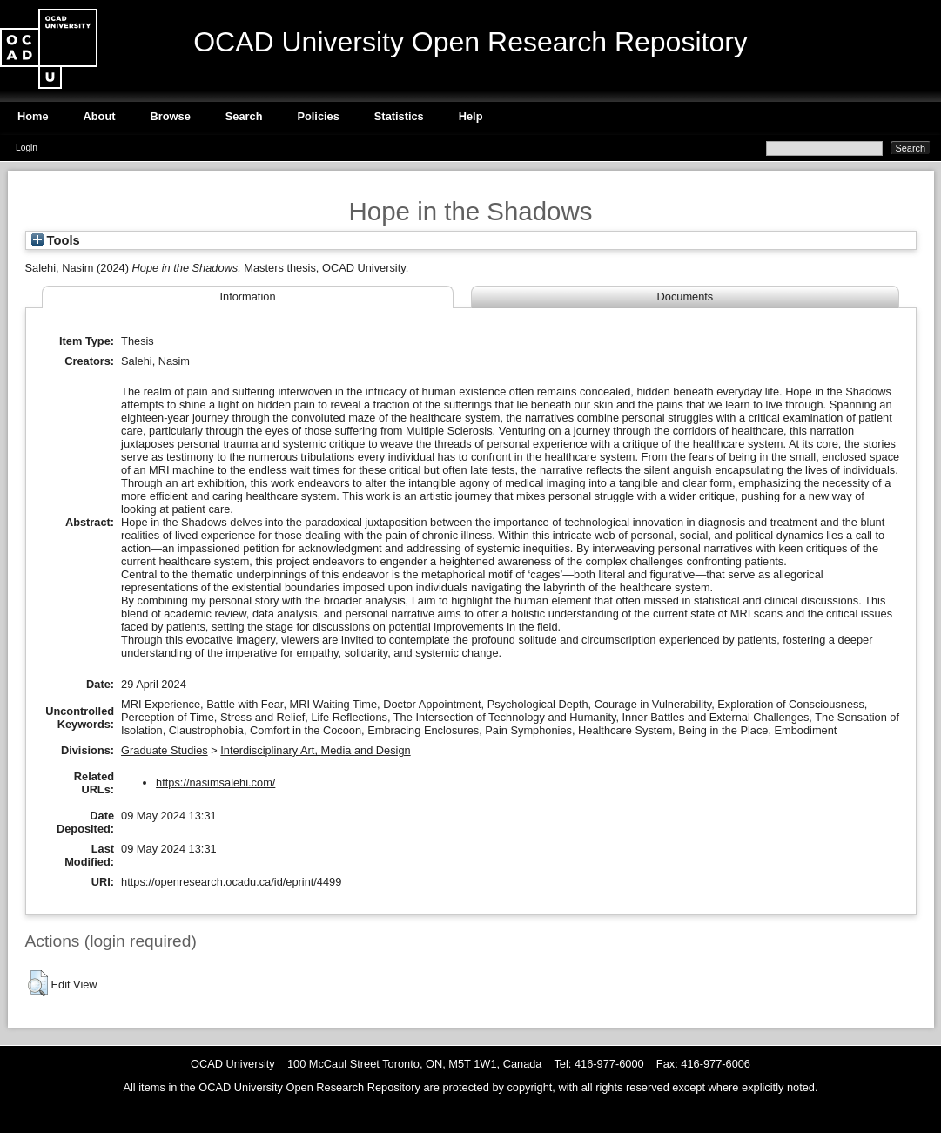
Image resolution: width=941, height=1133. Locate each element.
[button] (38, 983)
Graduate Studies (164, 750)
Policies (318, 116)
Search (244, 116)
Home (33, 116)
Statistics (399, 116)
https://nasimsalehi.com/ (215, 782)
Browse (171, 116)
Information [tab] (247, 296)
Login (26, 147)
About (100, 116)
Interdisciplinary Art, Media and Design (315, 750)
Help (471, 116)
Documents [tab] (685, 296)
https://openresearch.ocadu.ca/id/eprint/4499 (231, 881)
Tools (55, 240)
